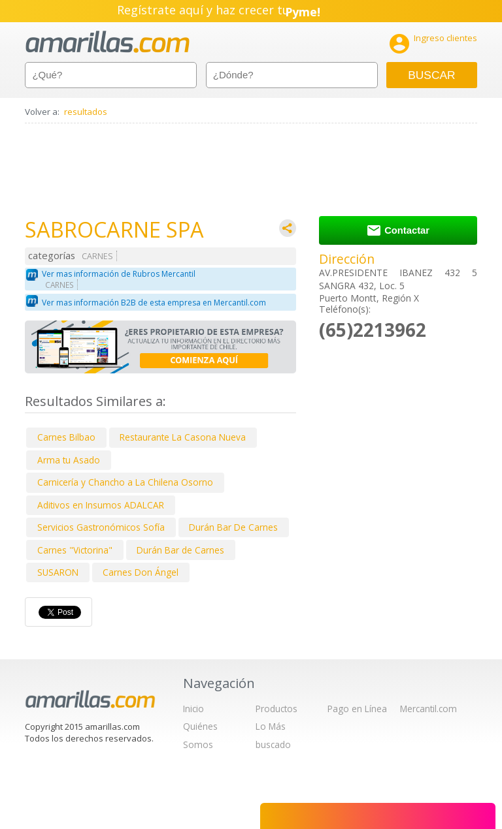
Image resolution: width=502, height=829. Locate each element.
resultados (85, 111)
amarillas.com (107, 42)
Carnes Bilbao (66, 437)
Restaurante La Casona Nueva (183, 437)
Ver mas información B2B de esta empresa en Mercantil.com (154, 302)
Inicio (193, 708)
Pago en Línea (357, 708)
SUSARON (57, 572)
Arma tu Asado (68, 460)
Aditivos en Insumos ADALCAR (100, 505)
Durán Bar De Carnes (233, 527)
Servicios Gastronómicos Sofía (101, 527)
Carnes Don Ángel (140, 572)
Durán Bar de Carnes (180, 550)
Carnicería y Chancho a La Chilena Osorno (125, 482)
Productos (276, 708)
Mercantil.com (428, 708)
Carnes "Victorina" (74, 550)
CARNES (97, 256)
